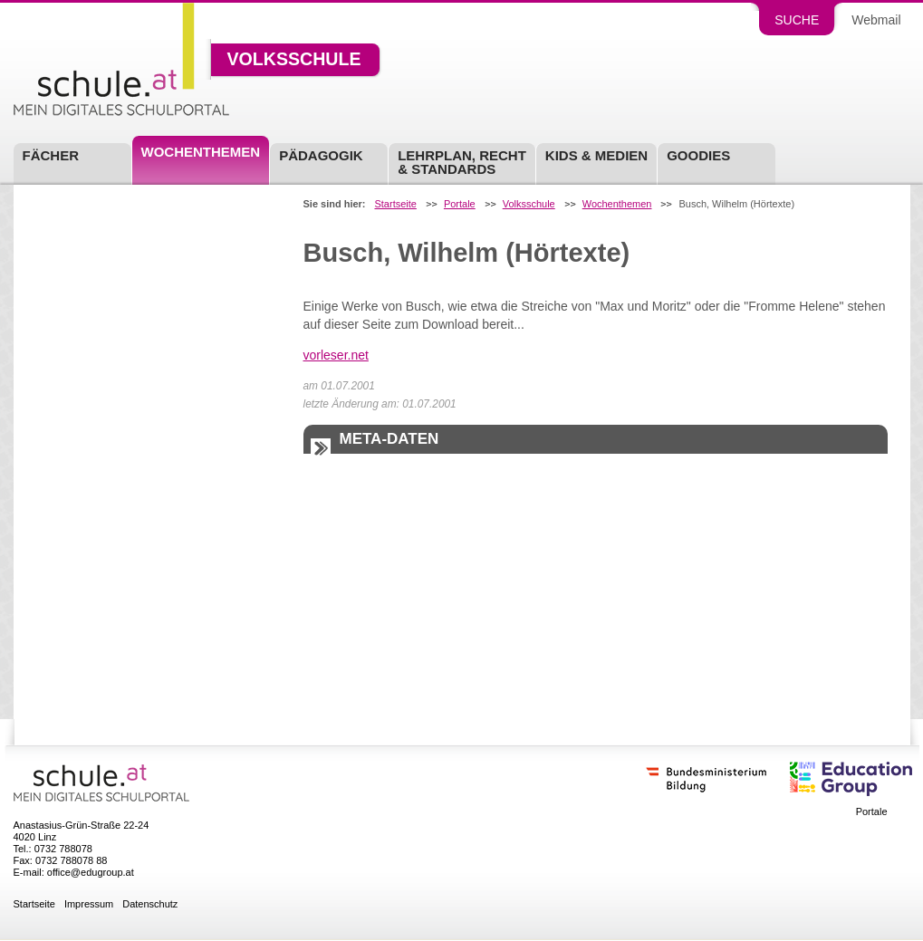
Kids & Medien (596, 155)
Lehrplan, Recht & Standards (462, 162)
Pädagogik (321, 155)
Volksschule (294, 60)
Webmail (875, 20)
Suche (796, 20)
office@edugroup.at (90, 872)
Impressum (88, 904)
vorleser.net (336, 355)
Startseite (395, 204)
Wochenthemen (201, 151)
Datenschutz (150, 904)
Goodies (698, 155)
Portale (460, 204)
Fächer (51, 155)
